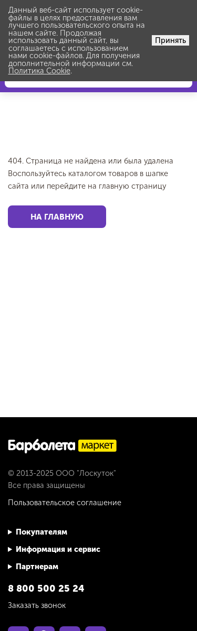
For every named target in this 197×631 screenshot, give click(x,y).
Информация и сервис (58, 549)
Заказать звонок (37, 605)
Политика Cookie (39, 70)
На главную (57, 216)
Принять (170, 40)
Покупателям (41, 532)
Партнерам (37, 566)
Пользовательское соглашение (64, 502)
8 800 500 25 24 (46, 588)
